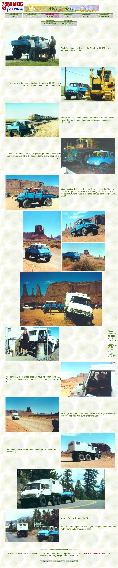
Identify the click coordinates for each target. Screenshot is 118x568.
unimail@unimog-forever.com (97, 553)
